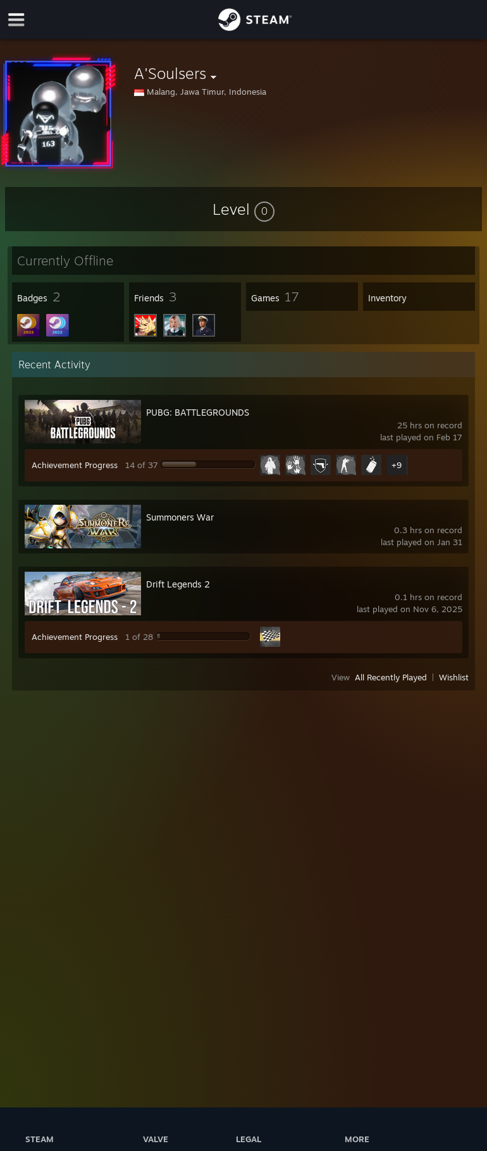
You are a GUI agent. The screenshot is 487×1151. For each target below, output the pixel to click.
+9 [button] (396, 465)
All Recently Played (391, 677)
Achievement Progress (75, 465)
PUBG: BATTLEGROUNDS (197, 412)
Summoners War (180, 517)
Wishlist (454, 677)
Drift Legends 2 (178, 584)
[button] (243, 209)
